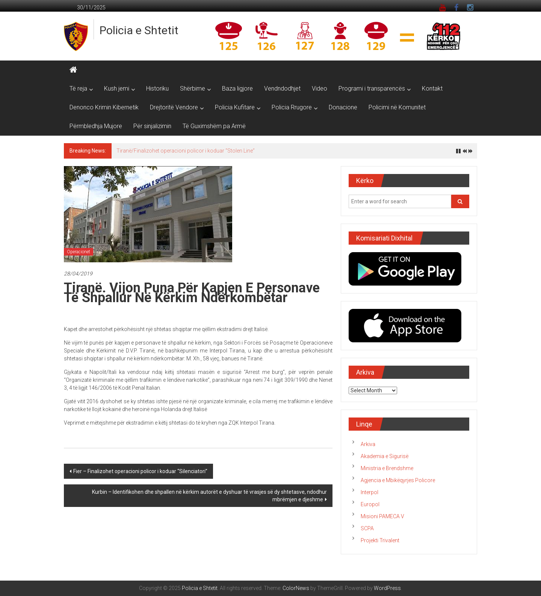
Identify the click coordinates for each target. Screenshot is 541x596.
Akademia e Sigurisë (384, 456)
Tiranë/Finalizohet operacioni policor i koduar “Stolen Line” (185, 151)
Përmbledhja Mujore (96, 126)
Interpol (369, 492)
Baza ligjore (237, 88)
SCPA (367, 528)
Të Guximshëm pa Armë (214, 126)
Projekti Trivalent (380, 540)
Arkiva (368, 444)
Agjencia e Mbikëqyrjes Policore (398, 480)
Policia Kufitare (235, 107)
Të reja (78, 88)
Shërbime (192, 88)
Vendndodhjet (282, 88)
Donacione (343, 107)
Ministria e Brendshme (387, 468)
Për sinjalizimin (152, 126)
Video (319, 88)
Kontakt (432, 88)
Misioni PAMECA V (382, 516)
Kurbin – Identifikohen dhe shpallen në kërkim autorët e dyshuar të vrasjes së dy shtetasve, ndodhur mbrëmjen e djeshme (209, 495)
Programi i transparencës (372, 88)
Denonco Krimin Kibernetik (104, 107)
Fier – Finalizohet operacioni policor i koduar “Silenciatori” (140, 471)
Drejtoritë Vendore (174, 107)
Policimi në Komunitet (397, 107)
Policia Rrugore (292, 107)
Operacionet (78, 251)
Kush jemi (116, 88)
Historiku (157, 88)
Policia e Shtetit (139, 30)
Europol (370, 504)
